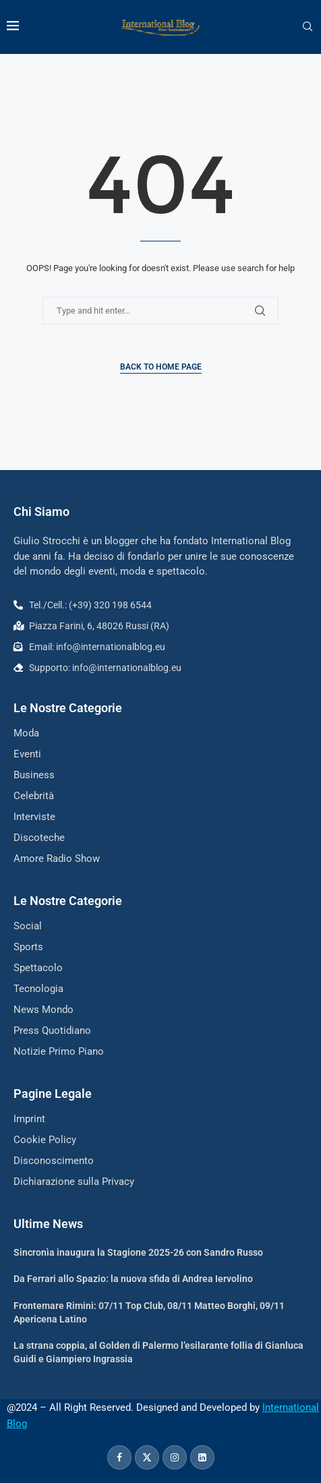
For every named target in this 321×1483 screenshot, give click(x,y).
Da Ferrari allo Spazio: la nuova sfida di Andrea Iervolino (133, 1278)
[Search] (307, 27)
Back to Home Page (161, 367)
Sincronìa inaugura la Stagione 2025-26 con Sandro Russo (138, 1252)
